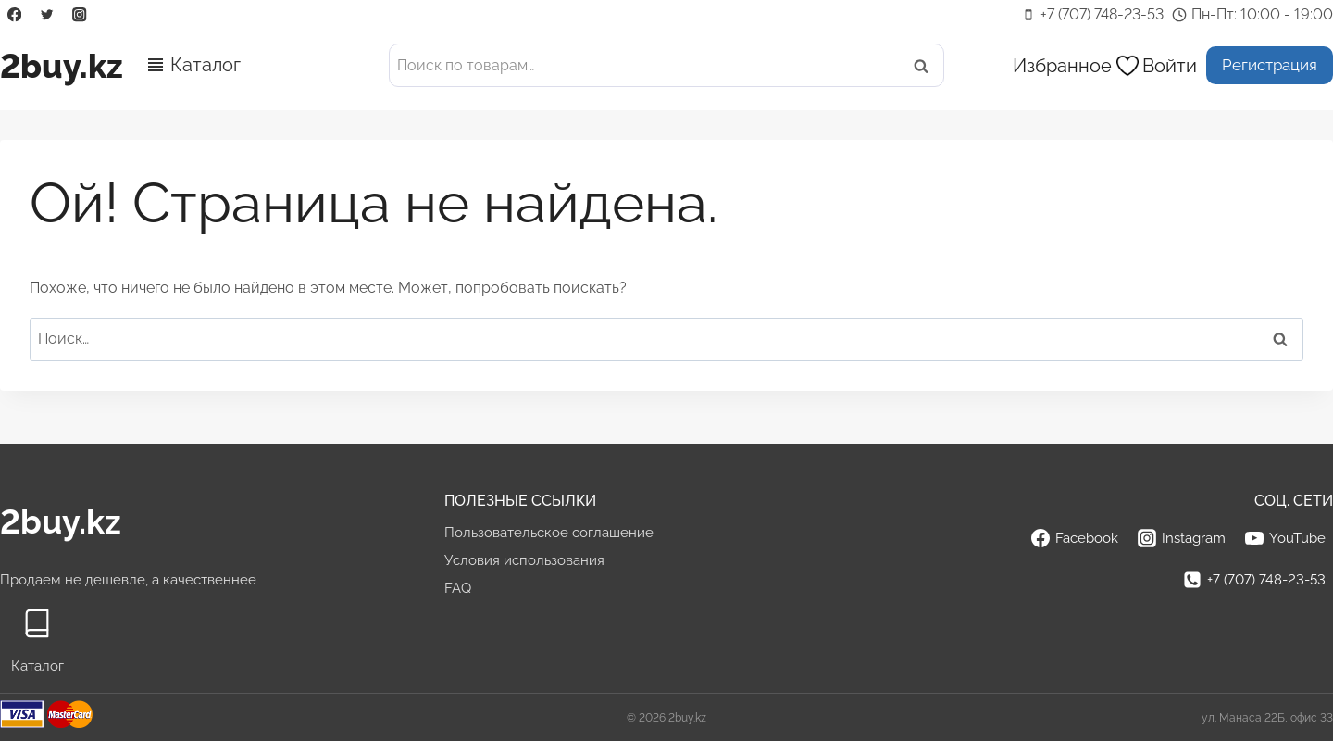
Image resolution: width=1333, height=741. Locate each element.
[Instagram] (80, 15)
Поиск (926, 65)
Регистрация (1269, 65)
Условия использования (524, 560)
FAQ (457, 588)
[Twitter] (46, 15)
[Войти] (1169, 65)
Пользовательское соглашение (549, 532)
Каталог (205, 65)
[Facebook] (14, 15)
